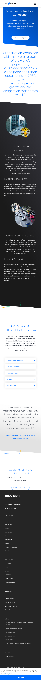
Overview (8, 563)
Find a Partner (9, 598)
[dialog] (20, 674)
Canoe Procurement (11, 609)
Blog (6, 567)
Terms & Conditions (10, 636)
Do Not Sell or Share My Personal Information (18, 643)
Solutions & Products (11, 512)
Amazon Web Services (11, 547)
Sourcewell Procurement (12, 606)
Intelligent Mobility (10, 508)
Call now (20, 677)
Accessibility (8, 539)
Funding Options (10, 582)
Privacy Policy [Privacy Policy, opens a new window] (8, 674)
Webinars (8, 574)
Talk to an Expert (20, 488)
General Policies (10, 632)
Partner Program (10, 602)
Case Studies (9, 578)
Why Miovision (9, 515)
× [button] (39, 669)
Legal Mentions (9, 656)
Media (7, 543)
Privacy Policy (9, 639)
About (7, 528)
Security (7, 550)
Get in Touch (8, 532)
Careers (7, 536)
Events (7, 571)
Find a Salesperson (10, 595)
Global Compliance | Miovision (13, 628)
